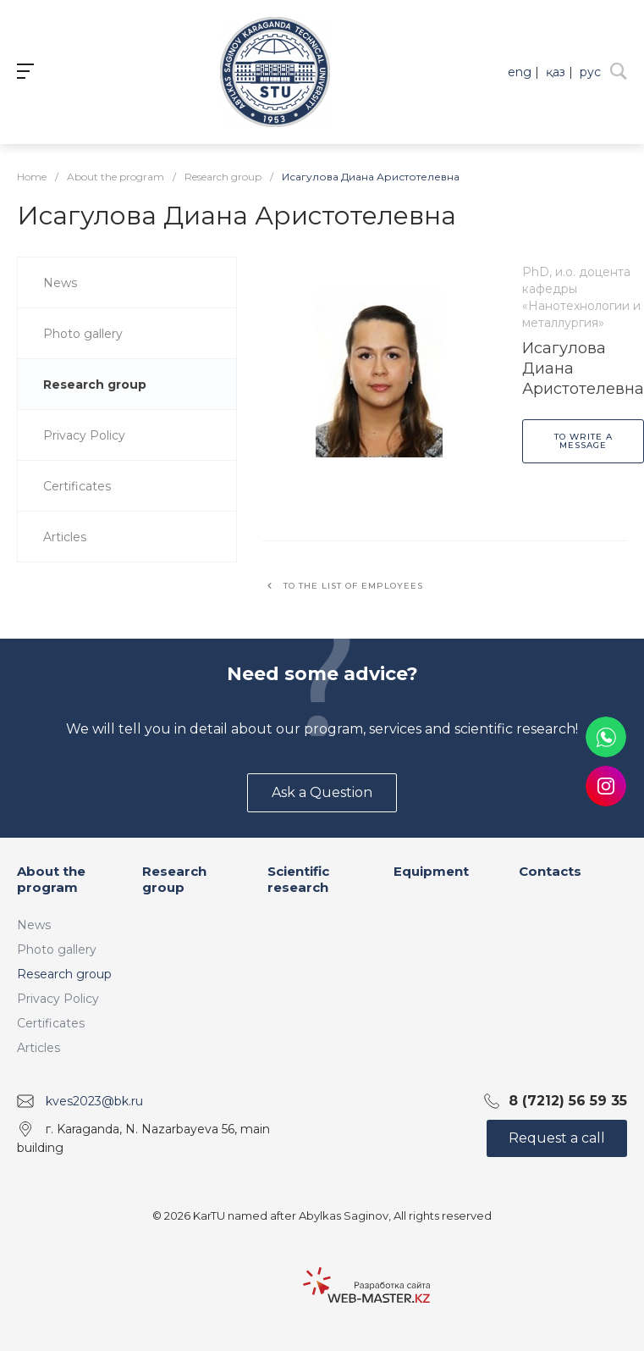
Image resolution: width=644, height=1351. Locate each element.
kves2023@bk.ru (94, 1101)
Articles (38, 1047)
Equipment (431, 871)
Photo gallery (56, 949)
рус (590, 72)
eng (519, 72)
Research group (64, 974)
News (34, 925)
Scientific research (298, 879)
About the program (51, 879)
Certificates (51, 1023)
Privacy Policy (58, 998)
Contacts (550, 871)
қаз (555, 72)
